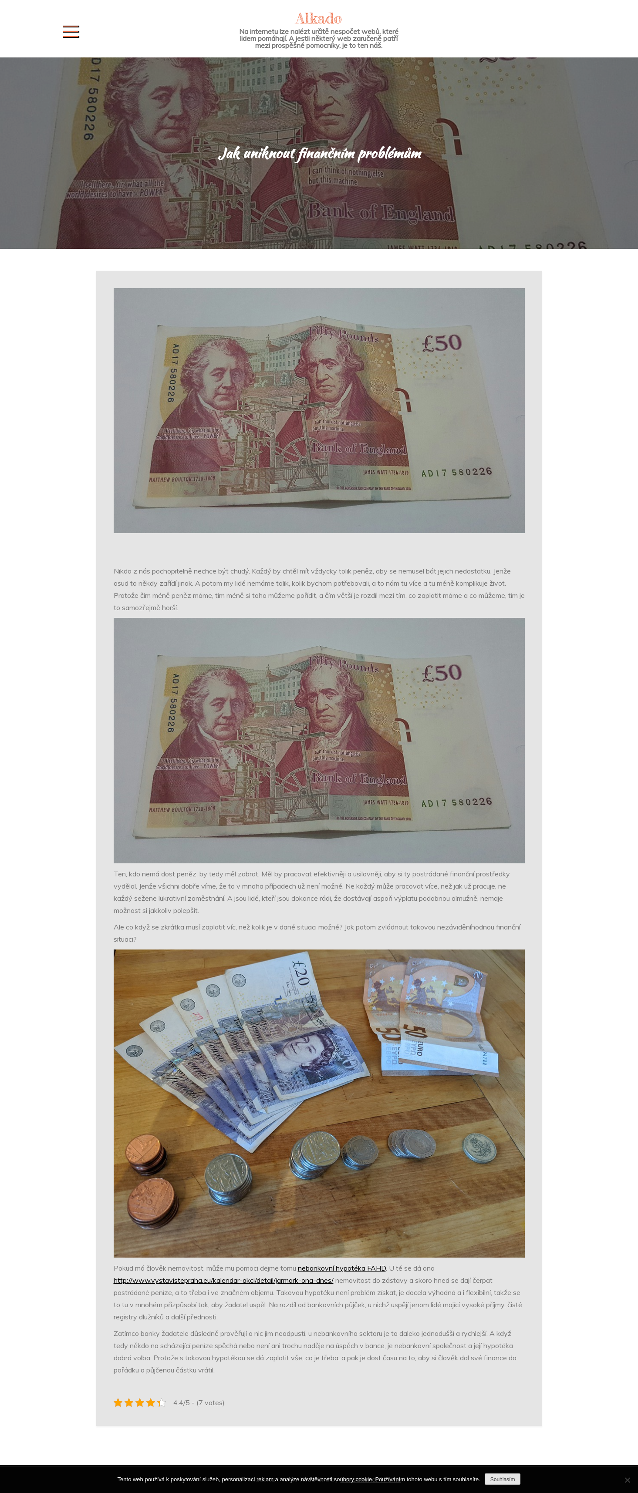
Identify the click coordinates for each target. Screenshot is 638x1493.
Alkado (319, 18)
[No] (627, 1480)
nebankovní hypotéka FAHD (342, 1268)
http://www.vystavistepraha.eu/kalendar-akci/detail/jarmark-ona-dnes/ (224, 1280)
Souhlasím (502, 1479)
